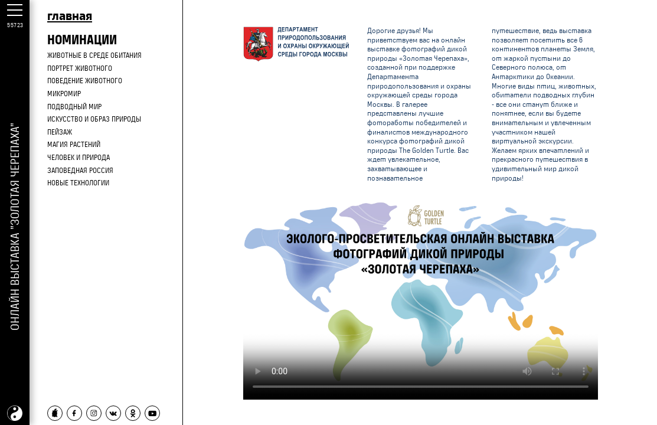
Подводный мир (74, 106)
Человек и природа (78, 157)
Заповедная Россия (80, 170)
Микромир (64, 93)
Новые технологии (78, 183)
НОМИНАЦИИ (82, 39)
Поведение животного (84, 80)
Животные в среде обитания (94, 55)
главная (69, 15)
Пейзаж (59, 132)
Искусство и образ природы (94, 119)
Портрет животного (79, 68)
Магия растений (73, 144)
